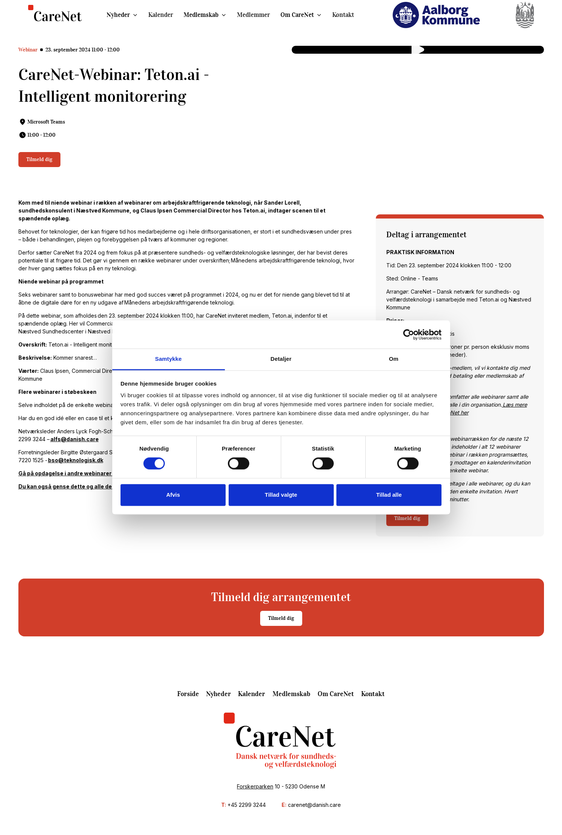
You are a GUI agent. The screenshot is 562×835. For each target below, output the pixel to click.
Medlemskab (201, 15)
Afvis (173, 494)
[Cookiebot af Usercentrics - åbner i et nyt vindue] (408, 334)
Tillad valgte (281, 494)
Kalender (160, 15)
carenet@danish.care (314, 805)
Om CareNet (297, 15)
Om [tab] (393, 359)
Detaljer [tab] (281, 359)
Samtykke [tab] (168, 359)
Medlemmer (253, 15)
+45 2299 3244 (247, 805)
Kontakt (343, 15)
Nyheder (118, 15)
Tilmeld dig (39, 159)
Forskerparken (255, 786)
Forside (188, 694)
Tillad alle (389, 494)
